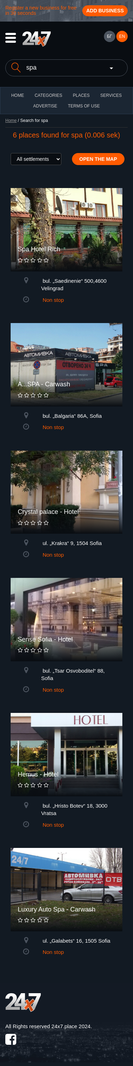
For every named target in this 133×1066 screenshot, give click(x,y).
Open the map (98, 159)
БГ (109, 36)
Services (111, 95)
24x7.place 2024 (70, 1026)
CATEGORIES (48, 95)
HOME (17, 95)
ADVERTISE (45, 106)
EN (122, 36)
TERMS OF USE (84, 106)
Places (81, 95)
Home (11, 120)
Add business (105, 10)
